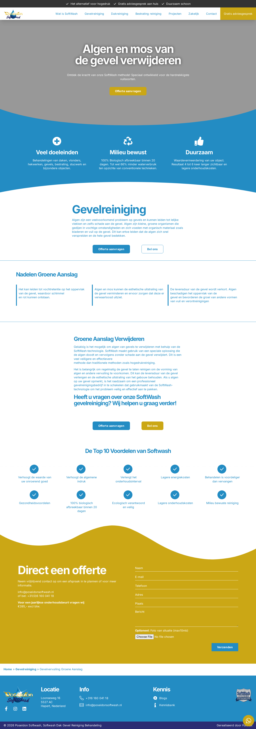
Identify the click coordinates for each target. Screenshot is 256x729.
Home (8, 669)
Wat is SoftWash (66, 13)
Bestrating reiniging (148, 13)
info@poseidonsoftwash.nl (36, 592)
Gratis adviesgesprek (238, 13)
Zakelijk (193, 13)
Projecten (175, 13)
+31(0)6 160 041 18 (40, 596)
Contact (211, 13)
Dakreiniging (119, 13)
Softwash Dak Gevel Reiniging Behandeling (72, 725)
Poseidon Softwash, (28, 725)
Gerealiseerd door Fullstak (234, 725)
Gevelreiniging (94, 13)
